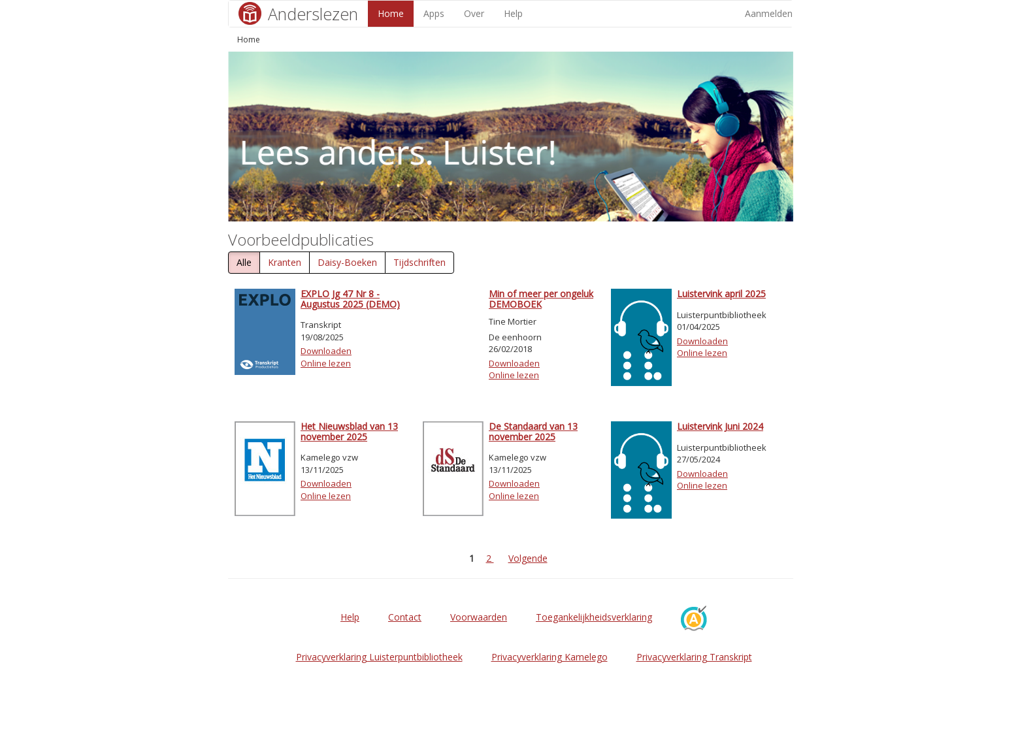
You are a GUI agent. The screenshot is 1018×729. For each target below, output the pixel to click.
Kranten (284, 262)
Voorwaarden (478, 617)
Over (474, 13)
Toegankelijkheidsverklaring (594, 617)
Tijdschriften (419, 262)
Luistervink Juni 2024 (720, 426)
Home (391, 13)
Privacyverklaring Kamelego (549, 657)
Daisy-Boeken (347, 262)
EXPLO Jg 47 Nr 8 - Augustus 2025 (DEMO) (350, 298)
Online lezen (326, 363)
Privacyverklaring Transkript (694, 657)
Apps (433, 13)
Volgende (528, 558)
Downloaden (326, 351)
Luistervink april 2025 (721, 293)
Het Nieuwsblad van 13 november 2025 (349, 431)
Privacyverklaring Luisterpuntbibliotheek (379, 657)
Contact (404, 617)
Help (513, 13)
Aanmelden (769, 13)
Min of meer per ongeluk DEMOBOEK (541, 298)
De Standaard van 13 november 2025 (533, 431)
